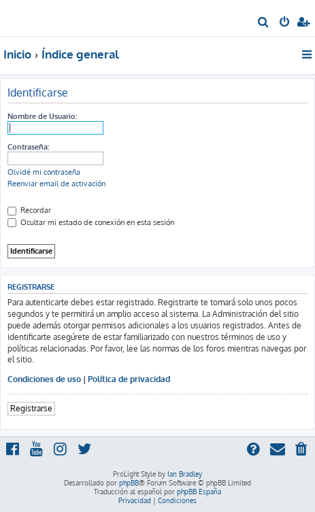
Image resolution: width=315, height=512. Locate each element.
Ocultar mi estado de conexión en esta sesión (90, 222)
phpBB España (199, 492)
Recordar (29, 210)
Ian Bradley (184, 474)
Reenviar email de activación (56, 183)
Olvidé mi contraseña (43, 172)
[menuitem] (263, 23)
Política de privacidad (129, 379)
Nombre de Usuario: (42, 116)
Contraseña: (28, 147)
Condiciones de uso (44, 379)
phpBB (129, 483)
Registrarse (31, 408)
